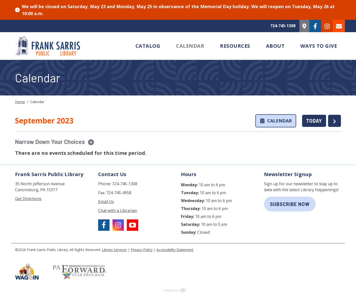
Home (20, 101)
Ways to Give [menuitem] (318, 46)
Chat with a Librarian (117, 210)
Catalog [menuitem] (147, 46)
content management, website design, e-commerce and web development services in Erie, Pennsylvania (178, 290)
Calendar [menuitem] (190, 46)
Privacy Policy (142, 249)
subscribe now (290, 204)
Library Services (114, 249)
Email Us (106, 201)
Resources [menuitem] (235, 46)
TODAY (314, 121)
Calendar (276, 121)
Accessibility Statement (174, 249)
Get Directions (28, 198)
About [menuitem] (275, 46)
